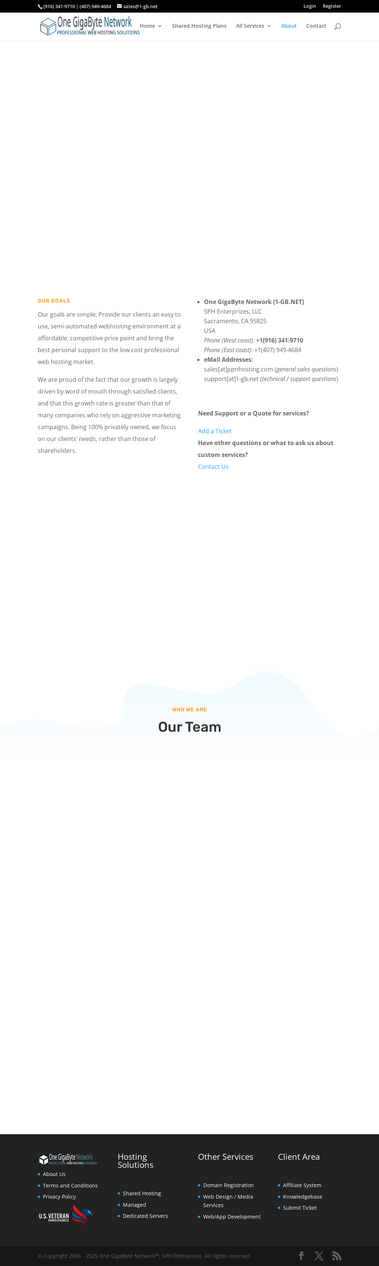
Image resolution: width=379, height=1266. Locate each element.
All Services (250, 26)
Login (309, 6)
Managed (134, 1204)
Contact (316, 26)
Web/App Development (232, 1216)
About (289, 26)
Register (332, 6)
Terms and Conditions (70, 1185)
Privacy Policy (59, 1196)
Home (147, 26)
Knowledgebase (302, 1196)
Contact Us (213, 466)
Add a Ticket (215, 431)
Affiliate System (302, 1185)
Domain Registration (228, 1185)
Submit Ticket (300, 1207)
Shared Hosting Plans (199, 26)
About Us (54, 1174)
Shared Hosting (142, 1193)
